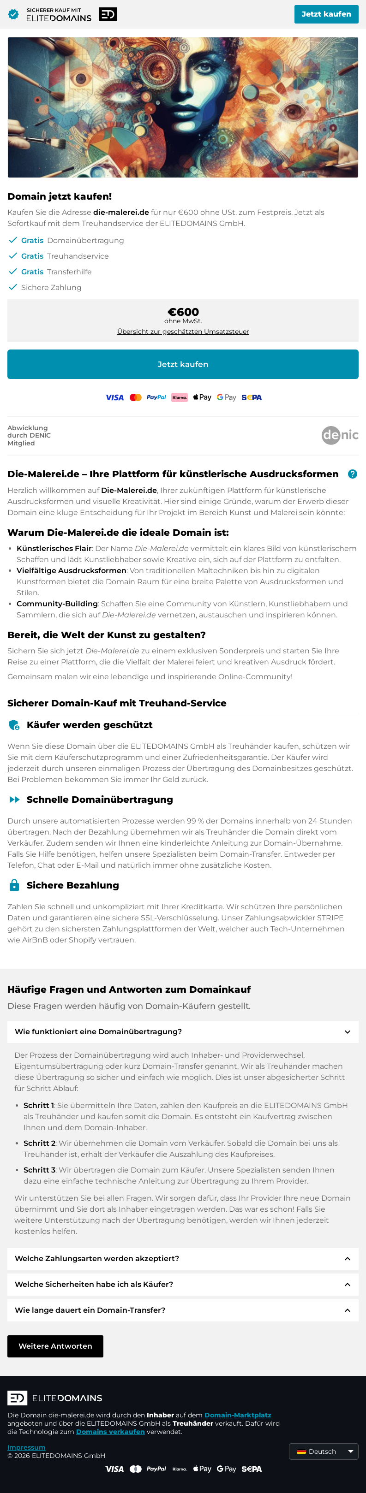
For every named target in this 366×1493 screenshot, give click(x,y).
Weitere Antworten (55, 1346)
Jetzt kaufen (326, 14)
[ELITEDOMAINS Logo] (145, 1399)
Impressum (26, 1447)
